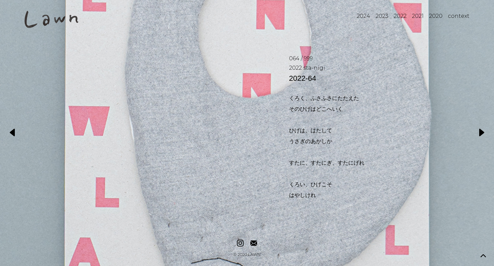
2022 (400, 16)
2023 (382, 16)
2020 (436, 16)
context (458, 16)
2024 (363, 16)
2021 (418, 16)
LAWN (254, 255)
